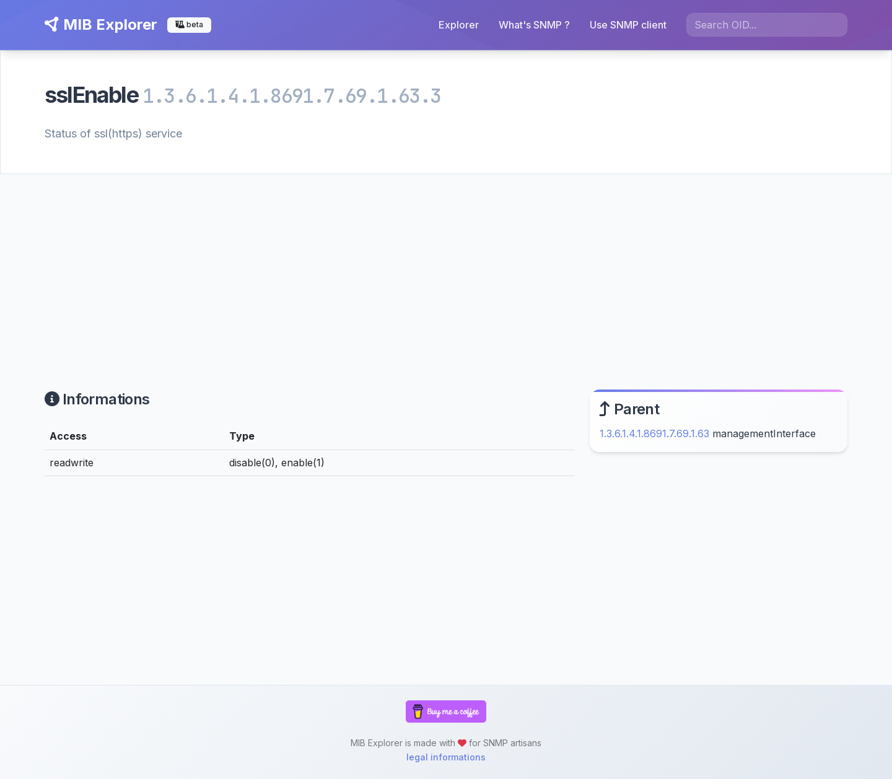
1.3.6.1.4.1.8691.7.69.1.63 (654, 433)
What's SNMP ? (534, 25)
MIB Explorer (101, 24)
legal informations (446, 757)
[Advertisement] (446, 267)
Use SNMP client (628, 25)
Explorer (459, 25)
